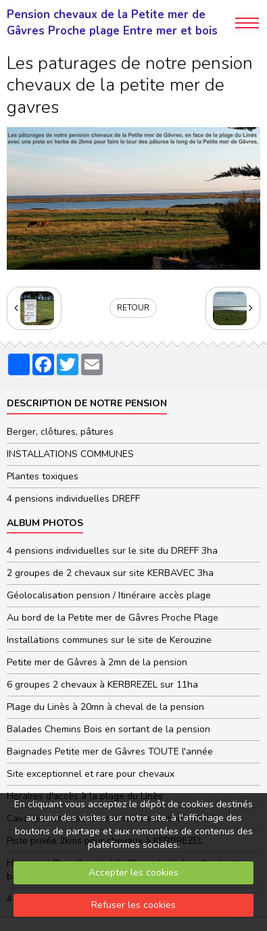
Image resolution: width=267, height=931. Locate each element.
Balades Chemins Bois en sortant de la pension (108, 729)
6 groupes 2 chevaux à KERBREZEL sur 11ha (102, 684)
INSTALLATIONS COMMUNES (70, 454)
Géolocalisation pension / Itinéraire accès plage (109, 595)
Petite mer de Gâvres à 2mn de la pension (97, 662)
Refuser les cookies (133, 905)
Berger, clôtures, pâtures (60, 431)
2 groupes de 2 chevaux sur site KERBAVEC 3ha (110, 573)
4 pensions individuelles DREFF (73, 498)
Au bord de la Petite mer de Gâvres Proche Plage (112, 617)
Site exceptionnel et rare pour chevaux (90, 773)
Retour (133, 307)
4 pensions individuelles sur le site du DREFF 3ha (112, 550)
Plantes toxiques (42, 476)
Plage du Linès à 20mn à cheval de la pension (105, 706)
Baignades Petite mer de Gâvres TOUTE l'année (110, 751)
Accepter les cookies (133, 872)
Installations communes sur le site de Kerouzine (109, 640)
